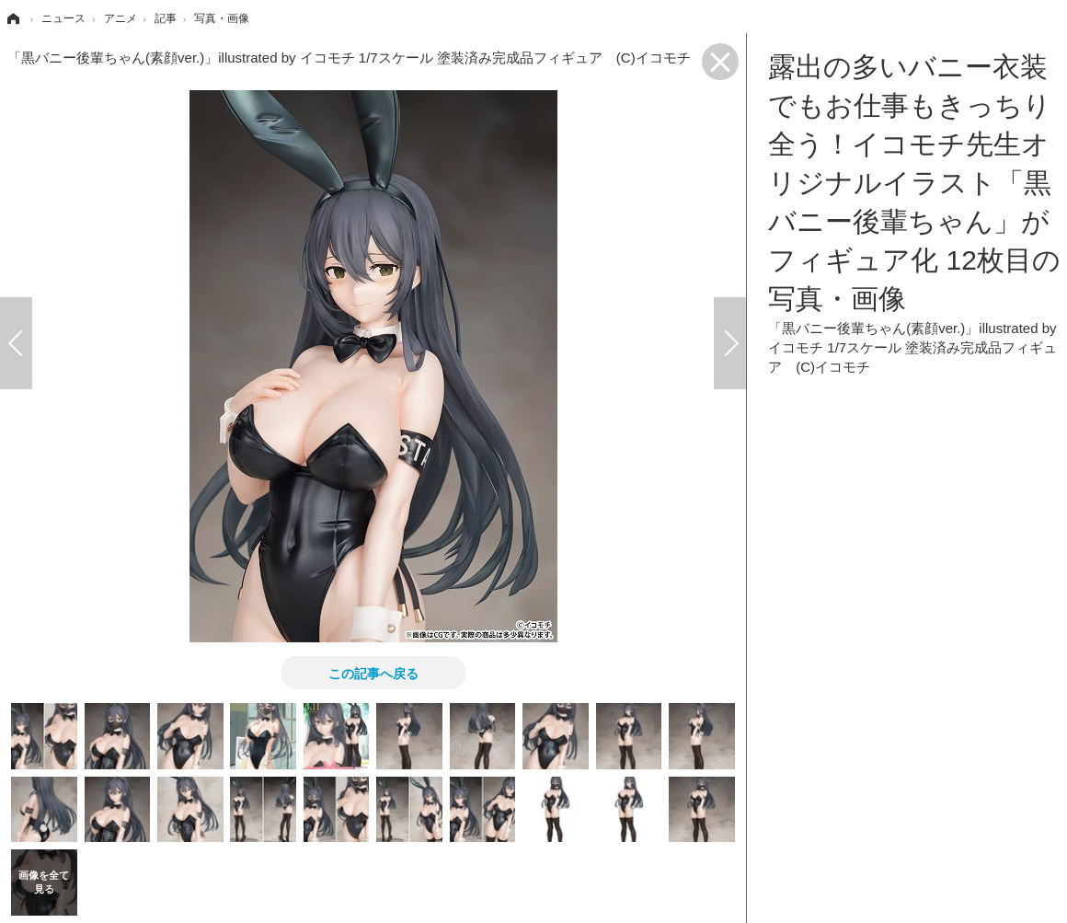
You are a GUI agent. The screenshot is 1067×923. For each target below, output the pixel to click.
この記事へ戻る (373, 672)
